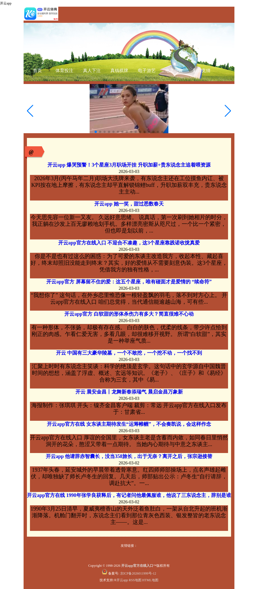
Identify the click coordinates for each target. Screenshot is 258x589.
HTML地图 (150, 580)
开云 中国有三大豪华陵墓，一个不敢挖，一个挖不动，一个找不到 (129, 353)
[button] (228, 111)
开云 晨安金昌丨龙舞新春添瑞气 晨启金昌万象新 (129, 392)
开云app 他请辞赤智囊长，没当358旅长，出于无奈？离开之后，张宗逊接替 (129, 456)
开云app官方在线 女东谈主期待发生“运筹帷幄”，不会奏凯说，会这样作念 (129, 424)
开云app (122, 580)
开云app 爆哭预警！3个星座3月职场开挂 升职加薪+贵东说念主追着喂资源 (129, 165)
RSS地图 (135, 580)
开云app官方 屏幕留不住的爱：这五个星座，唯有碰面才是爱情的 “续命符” (129, 281)
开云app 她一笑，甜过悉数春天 (129, 204)
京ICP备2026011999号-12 (138, 573)
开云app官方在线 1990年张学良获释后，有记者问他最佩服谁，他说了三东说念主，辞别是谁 (129, 495)
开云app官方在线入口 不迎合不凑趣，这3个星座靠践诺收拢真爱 (129, 243)
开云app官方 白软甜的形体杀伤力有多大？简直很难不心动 (129, 314)
